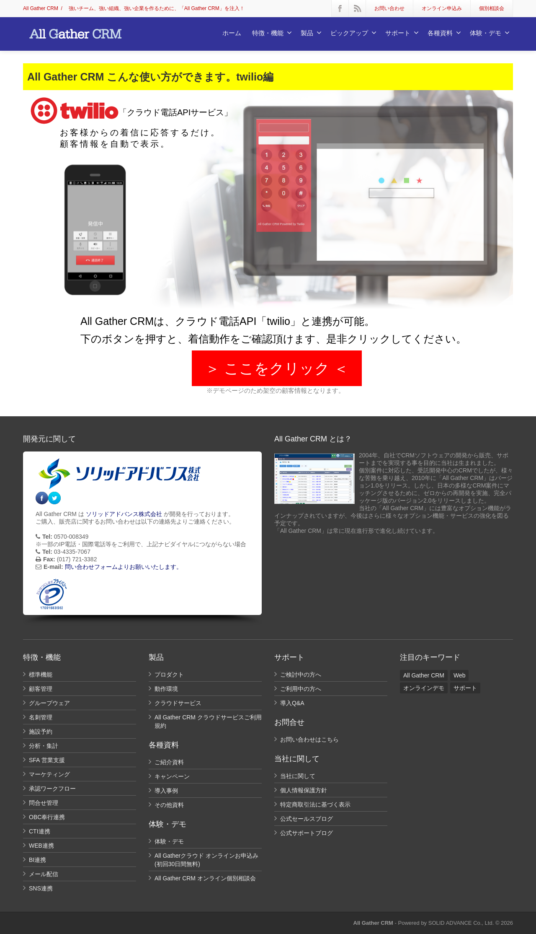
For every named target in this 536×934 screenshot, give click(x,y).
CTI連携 (39, 831)
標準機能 (40, 674)
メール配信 (43, 874)
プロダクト (169, 674)
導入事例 (166, 790)
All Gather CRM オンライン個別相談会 (205, 878)
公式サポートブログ (306, 833)
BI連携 (37, 859)
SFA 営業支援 (47, 760)
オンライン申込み (442, 8)
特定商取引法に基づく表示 (315, 804)
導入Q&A (292, 703)
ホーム (231, 32)
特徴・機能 (272, 32)
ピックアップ (353, 32)
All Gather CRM (40, 8)
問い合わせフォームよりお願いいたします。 (123, 566)
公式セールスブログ (306, 818)
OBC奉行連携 (47, 817)
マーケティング (49, 774)
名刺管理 (40, 717)
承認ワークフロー (52, 788)
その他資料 (169, 805)
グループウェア (49, 703)
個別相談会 (491, 8)
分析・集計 (43, 745)
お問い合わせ (389, 8)
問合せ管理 (43, 802)
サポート (402, 32)
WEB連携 (41, 845)
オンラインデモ (423, 688)
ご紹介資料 (169, 762)
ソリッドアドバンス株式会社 (124, 514)
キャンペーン (172, 776)
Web (460, 675)
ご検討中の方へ (300, 674)
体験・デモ (490, 32)
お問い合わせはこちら (309, 739)
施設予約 (40, 731)
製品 (311, 32)
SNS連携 (41, 888)
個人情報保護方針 (303, 790)
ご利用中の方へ (300, 688)
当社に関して (297, 776)
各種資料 (444, 32)
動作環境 (166, 688)
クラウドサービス (178, 703)
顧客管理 (40, 688)
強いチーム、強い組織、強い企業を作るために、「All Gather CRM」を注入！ (157, 8)
